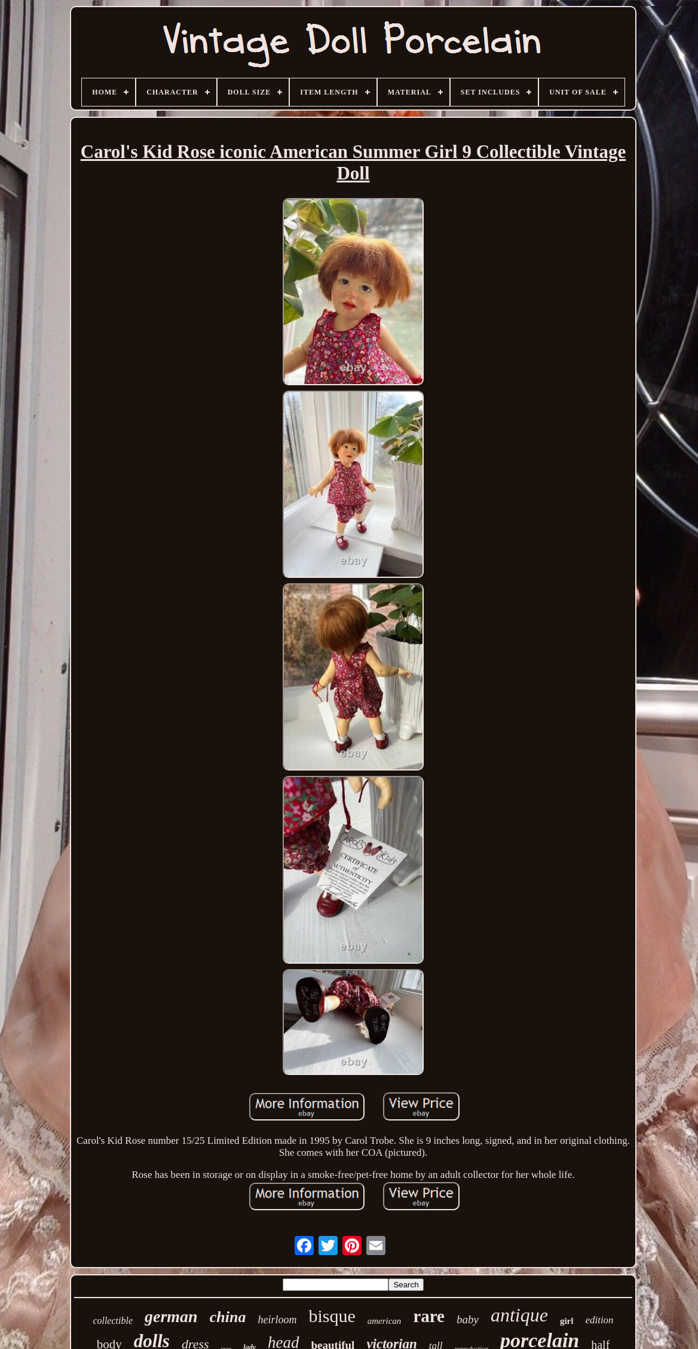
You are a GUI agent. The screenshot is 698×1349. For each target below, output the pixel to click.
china (228, 1317)
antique (519, 1315)
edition (599, 1320)
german (171, 1316)
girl (567, 1321)
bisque (331, 1316)
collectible (113, 1320)
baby (468, 1319)
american (385, 1321)
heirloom (277, 1320)
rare (429, 1316)
